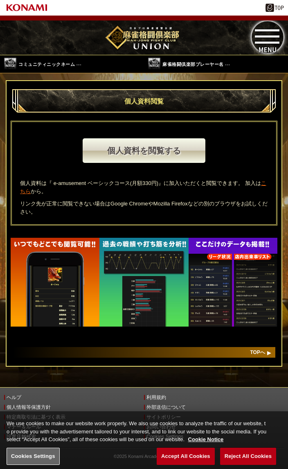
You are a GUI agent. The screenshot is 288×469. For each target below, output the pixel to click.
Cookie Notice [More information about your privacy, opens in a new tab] (206, 443)
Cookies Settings (33, 460)
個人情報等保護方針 (29, 407)
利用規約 (156, 397)
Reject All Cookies (248, 460)
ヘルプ (14, 397)
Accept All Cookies (185, 460)
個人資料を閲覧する (144, 150)
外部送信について (166, 407)
